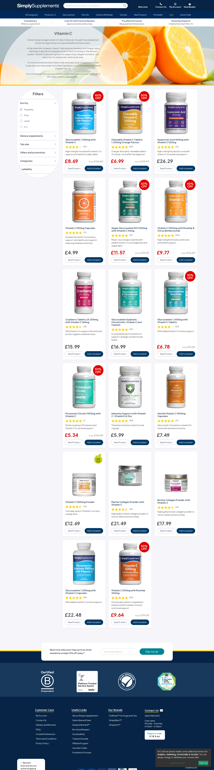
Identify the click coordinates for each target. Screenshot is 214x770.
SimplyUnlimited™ (81, 710)
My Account (41, 701)
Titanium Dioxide (80, 724)
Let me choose (177, 763)
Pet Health (158, 15)
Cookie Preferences (45, 719)
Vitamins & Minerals (104, 15)
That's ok (203, 763)
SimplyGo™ (114, 710)
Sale (171, 15)
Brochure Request (81, 715)
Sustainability (78, 719)
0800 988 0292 (152, 701)
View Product (74, 166)
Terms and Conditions (46, 724)
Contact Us (41, 705)
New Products (140, 15)
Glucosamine (69, 15)
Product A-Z (50, 15)
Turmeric (123, 15)
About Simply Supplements (85, 701)
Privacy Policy (42, 728)
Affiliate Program (80, 728)
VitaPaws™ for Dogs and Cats (123, 701)
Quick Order (185, 15)
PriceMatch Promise (81, 738)
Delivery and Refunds (46, 710)
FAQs (38, 715)
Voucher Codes (79, 733)
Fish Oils (85, 15)
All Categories (32, 15)
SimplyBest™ (115, 705)
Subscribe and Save (81, 705)
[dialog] (183, 758)
